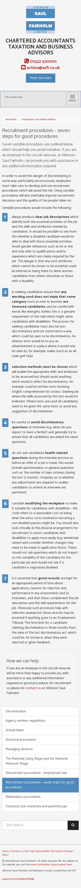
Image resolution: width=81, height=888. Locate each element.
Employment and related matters (39, 119)
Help (4, 855)
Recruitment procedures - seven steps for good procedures (40, 784)
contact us (33, 688)
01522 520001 (40, 61)
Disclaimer (57, 851)
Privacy (68, 851)
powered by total (18, 879)
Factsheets (11, 119)
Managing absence (19, 749)
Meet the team (40, 78)
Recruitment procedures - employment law (36, 773)
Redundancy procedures (23, 797)
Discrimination (16, 711)
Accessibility (42, 851)
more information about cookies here (51, 865)
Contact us (16, 851)
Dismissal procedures (21, 740)
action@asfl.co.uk (40, 67)
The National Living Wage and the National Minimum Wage (37, 761)
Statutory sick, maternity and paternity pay (36, 806)
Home (5, 851)
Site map (29, 851)
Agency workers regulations (25, 721)
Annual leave (15, 730)
